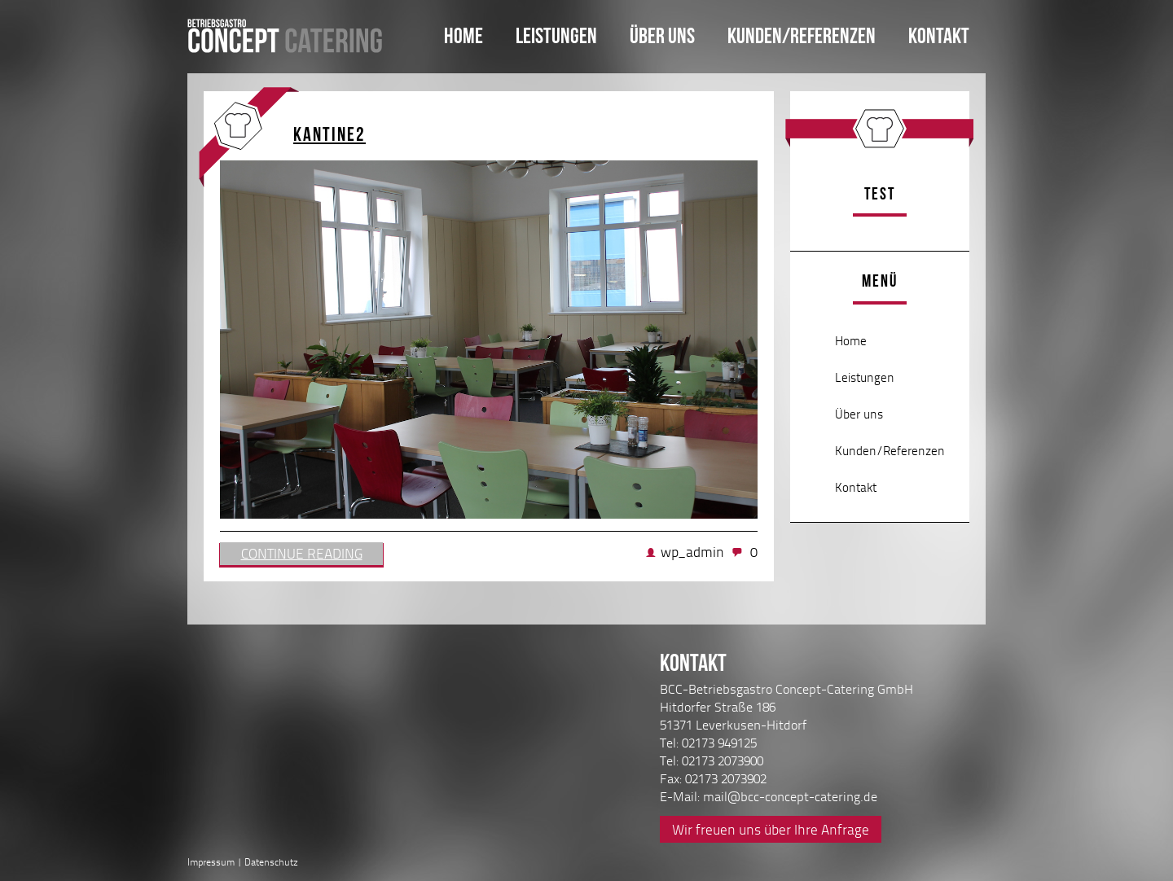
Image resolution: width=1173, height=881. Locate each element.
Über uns (662, 35)
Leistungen (556, 35)
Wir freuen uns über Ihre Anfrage (770, 829)
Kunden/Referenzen (801, 35)
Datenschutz (271, 862)
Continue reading (301, 553)
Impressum (211, 862)
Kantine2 (329, 134)
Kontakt (938, 35)
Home (463, 35)
